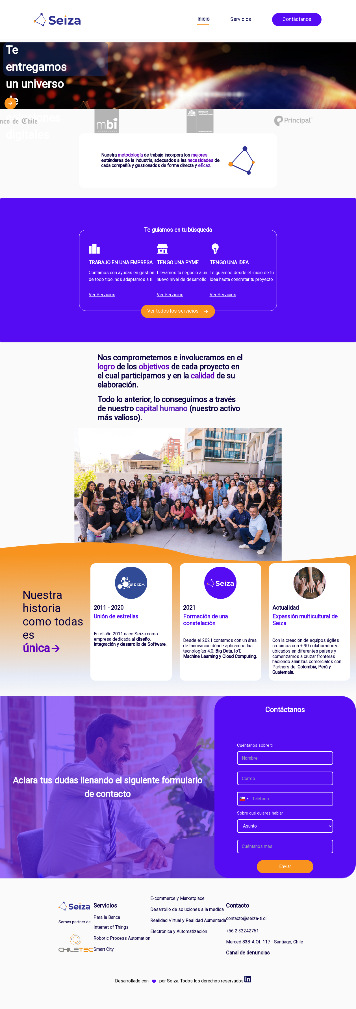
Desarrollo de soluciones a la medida (187, 909)
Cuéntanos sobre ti (255, 745)
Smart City (104, 949)
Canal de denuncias (248, 953)
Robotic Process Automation (122, 938)
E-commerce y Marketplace (177, 898)
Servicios (240, 19)
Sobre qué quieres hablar (260, 813)
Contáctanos (297, 19)
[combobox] (243, 798)
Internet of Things (111, 927)
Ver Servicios (102, 294)
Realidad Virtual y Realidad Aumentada (188, 920)
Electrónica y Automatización (178, 931)
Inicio (203, 19)
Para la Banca (107, 917)
